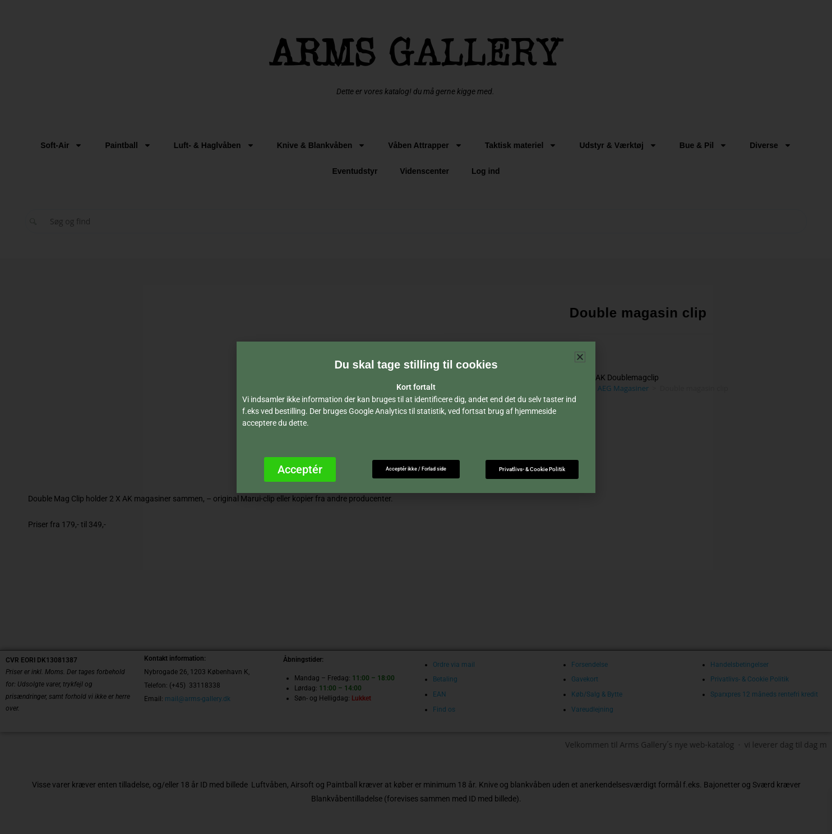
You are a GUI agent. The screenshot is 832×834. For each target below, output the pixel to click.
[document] (416, 417)
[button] (580, 357)
